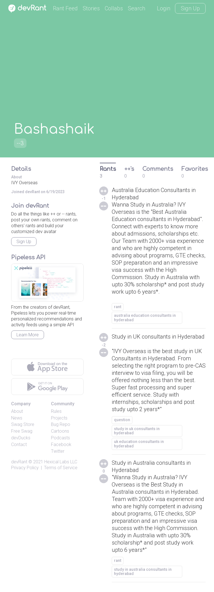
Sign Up (190, 8)
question (122, 420)
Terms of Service (60, 467)
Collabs (114, 8)
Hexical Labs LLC (60, 461)
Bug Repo (60, 424)
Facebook (61, 444)
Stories (91, 8)
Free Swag (21, 431)
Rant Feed (65, 8)
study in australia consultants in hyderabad (143, 571)
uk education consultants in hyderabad (139, 443)
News (16, 418)
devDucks (20, 437)
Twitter (57, 451)
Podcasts (60, 437)
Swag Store (22, 424)
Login (163, 8)
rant (117, 307)
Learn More (27, 334)
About (17, 411)
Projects (59, 418)
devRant (19, 461)
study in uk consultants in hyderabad (137, 430)
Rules (56, 411)
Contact (19, 444)
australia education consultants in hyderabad (145, 317)
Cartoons (60, 431)
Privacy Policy (25, 467)
